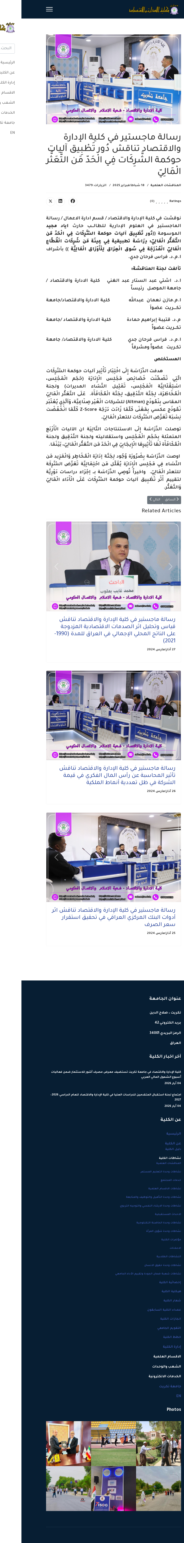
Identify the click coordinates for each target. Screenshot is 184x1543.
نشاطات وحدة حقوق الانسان (141, 1265)
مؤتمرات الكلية (150, 1239)
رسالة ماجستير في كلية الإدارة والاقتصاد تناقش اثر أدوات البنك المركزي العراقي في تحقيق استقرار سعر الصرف (92, 918)
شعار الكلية (151, 1300)
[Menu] (28, 9)
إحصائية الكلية (149, 1282)
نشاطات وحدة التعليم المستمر (139, 1172)
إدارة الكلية (150, 1347)
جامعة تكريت (149, 1387)
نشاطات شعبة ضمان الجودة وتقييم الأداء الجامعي (127, 1274)
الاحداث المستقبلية (146, 1214)
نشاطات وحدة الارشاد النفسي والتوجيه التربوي (129, 1206)
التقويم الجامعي (148, 1328)
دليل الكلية (152, 1149)
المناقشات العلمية (144, 185)
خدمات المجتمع (149, 1180)
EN (157, 1396)
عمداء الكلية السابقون (143, 1310)
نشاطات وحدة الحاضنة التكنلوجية (137, 1223)
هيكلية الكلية (150, 1291)
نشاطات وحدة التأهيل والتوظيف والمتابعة (132, 1197)
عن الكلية (151, 1144)
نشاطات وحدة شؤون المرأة (142, 1231)
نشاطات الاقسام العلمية (143, 1188)
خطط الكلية (151, 1337)
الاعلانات (154, 1248)
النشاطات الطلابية (147, 1256)
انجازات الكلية (149, 1319)
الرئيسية (152, 1134)
